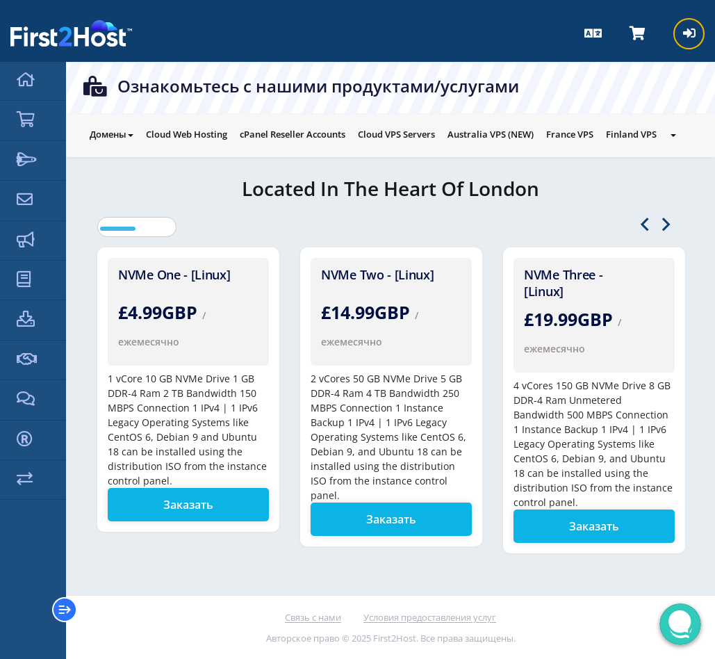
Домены (111, 134)
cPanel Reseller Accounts (292, 134)
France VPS (569, 134)
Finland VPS (631, 134)
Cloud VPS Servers (396, 134)
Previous (644, 225)
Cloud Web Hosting (186, 134)
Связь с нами (313, 617)
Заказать (188, 504)
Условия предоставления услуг (429, 617)
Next (666, 225)
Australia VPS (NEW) (490, 134)
